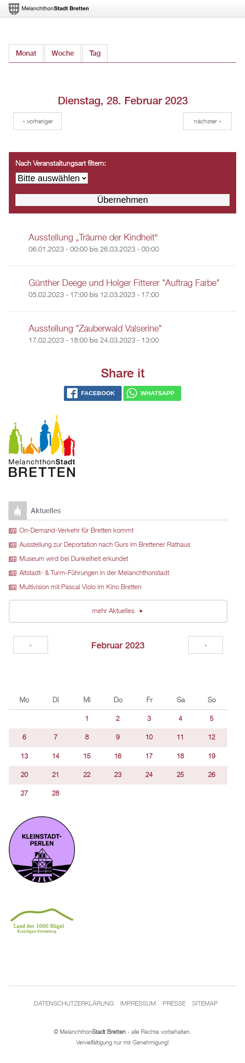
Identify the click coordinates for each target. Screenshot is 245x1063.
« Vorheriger (37, 121)
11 (180, 738)
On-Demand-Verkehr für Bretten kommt (76, 531)
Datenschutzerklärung (74, 1004)
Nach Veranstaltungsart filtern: (60, 164)
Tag (98, 51)
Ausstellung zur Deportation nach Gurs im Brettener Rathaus (104, 545)
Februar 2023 (118, 645)
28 (55, 794)
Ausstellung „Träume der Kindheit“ (93, 237)
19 (211, 757)
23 (117, 775)
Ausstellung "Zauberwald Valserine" (95, 328)
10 (148, 738)
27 (24, 794)
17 (148, 757)
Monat (26, 53)
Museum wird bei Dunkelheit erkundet (73, 559)
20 (24, 775)
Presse (174, 1004)
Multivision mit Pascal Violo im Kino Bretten (80, 587)
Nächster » (207, 121)
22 (86, 775)
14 (55, 757)
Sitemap (205, 1004)
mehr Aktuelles (114, 611)
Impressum (138, 1004)
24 (148, 775)
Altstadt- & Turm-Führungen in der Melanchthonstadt (94, 573)
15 (86, 757)
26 (211, 775)
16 (117, 757)
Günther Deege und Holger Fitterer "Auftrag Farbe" (124, 283)
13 (24, 757)
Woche (63, 53)
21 (55, 775)
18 (180, 757)
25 (180, 775)
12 (211, 738)
